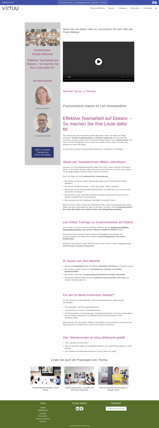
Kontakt (42, 407)
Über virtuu (135, 8)
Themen (111, 8)
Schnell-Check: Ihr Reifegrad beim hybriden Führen (82, 2)
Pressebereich (42, 416)
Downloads (42, 413)
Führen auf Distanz (97, 8)
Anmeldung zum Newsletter (116, 408)
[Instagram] (153, 2)
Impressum (42, 421)
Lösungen (122, 8)
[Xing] (155, 2)
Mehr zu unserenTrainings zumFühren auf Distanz (42, 152)
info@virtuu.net (8, 2)
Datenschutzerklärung (43, 419)
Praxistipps (148, 8)
